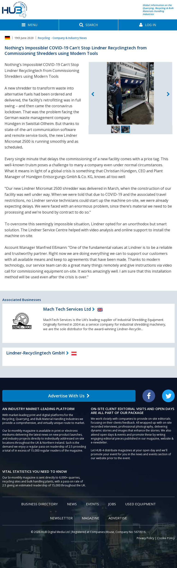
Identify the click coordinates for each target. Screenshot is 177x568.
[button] (29, 24)
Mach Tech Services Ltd (67, 309)
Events (92, 504)
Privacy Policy (145, 538)
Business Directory (39, 504)
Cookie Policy (166, 538)
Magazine (90, 518)
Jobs (112, 504)
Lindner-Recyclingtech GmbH (35, 353)
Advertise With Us (69, 395)
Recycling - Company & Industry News (62, 38)
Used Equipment (140, 504)
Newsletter (61, 518)
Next (168, 94)
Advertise (118, 518)
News (72, 504)
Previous (93, 94)
